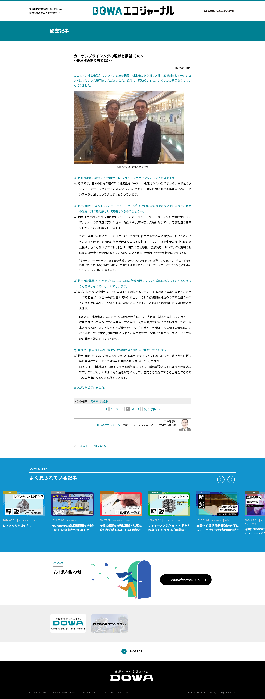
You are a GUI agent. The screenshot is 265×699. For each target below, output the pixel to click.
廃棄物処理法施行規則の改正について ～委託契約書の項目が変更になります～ (217, 529)
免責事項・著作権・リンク (64, 692)
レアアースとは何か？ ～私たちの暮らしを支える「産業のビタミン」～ (169, 529)
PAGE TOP (136, 651)
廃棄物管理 (71, 520)
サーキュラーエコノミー (29, 520)
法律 (128, 520)
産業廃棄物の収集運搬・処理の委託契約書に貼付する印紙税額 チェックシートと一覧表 (122, 529)
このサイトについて (89, 692)
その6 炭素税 (100, 401)
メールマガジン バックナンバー (118, 692)
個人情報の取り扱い (37, 692)
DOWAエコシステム (108, 425)
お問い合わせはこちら (186, 579)
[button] (221, 479)
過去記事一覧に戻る (93, 445)
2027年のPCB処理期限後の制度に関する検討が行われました (72, 527)
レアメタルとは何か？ (17, 525)
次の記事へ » (152, 409)
